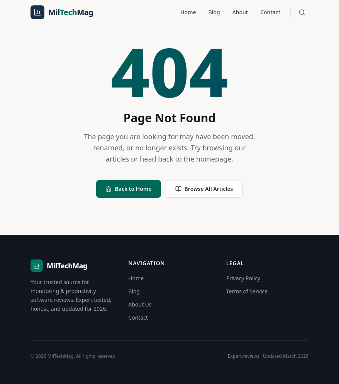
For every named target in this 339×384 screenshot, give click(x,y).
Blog (214, 12)
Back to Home (128, 188)
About (240, 12)
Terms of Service (247, 291)
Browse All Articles (204, 188)
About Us (139, 304)
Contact (270, 12)
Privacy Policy (243, 278)
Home (188, 12)
